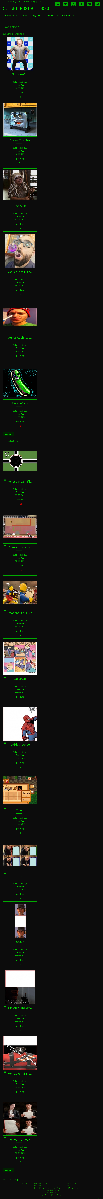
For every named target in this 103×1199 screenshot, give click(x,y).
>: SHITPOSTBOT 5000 (26, 8)
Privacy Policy (10, 1179)
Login (24, 15)
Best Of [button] (67, 15)
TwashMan (20, 85)
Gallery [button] (10, 15)
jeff (99, 1198)
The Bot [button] (51, 15)
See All (8, 434)
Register (37, 15)
